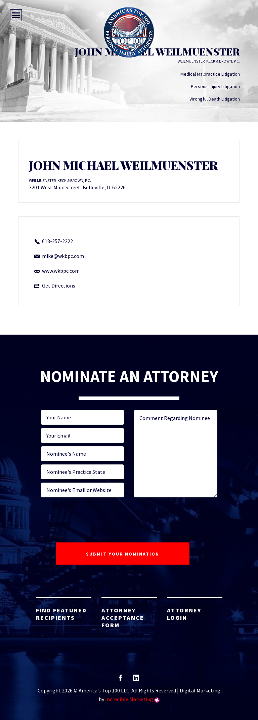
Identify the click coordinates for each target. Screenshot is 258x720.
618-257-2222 (57, 241)
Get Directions (58, 285)
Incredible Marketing (129, 699)
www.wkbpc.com (61, 270)
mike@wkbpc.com (63, 256)
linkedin (136, 680)
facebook (120, 680)
